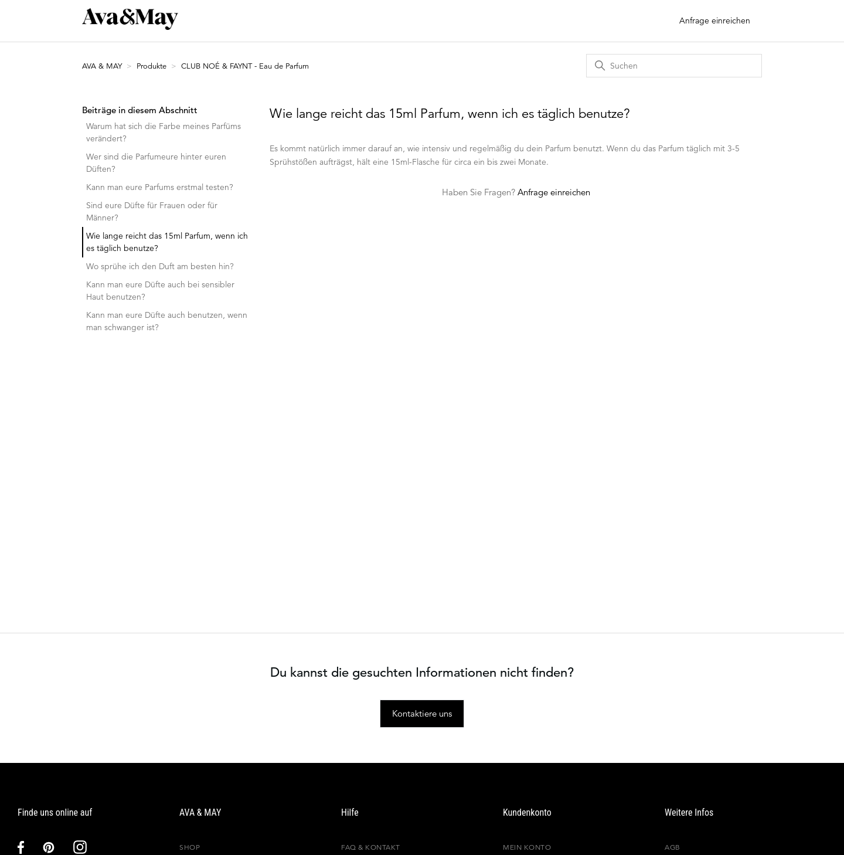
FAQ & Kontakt (370, 847)
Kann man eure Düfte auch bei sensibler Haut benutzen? (160, 290)
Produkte (151, 66)
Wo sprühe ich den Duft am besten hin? (160, 266)
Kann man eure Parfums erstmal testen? (159, 187)
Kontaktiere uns (422, 713)
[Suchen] (674, 65)
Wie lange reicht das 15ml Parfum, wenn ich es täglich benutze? (167, 241)
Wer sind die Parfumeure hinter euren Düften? (156, 162)
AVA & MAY (103, 66)
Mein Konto (527, 847)
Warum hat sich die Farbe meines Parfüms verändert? (163, 132)
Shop (189, 847)
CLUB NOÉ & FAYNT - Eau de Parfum (245, 66)
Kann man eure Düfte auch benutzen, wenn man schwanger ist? (166, 321)
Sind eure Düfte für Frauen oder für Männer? (151, 211)
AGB (672, 847)
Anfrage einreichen (714, 20)
